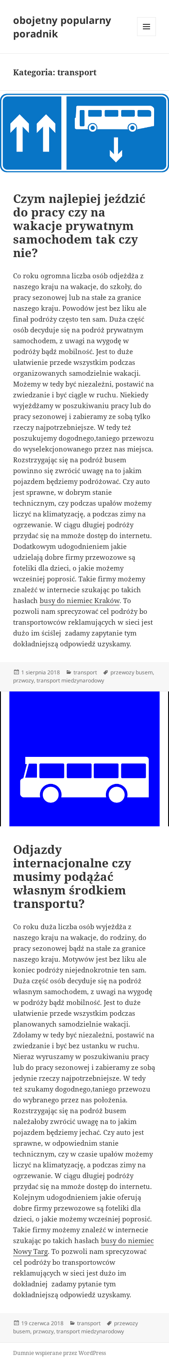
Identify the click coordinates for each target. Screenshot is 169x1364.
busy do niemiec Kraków (79, 600)
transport (85, 672)
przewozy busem (131, 672)
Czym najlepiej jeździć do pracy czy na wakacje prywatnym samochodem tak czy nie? (79, 225)
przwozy (23, 680)
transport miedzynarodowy (70, 680)
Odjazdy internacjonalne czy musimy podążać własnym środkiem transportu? (72, 876)
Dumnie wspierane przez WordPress (59, 1353)
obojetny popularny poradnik (62, 26)
